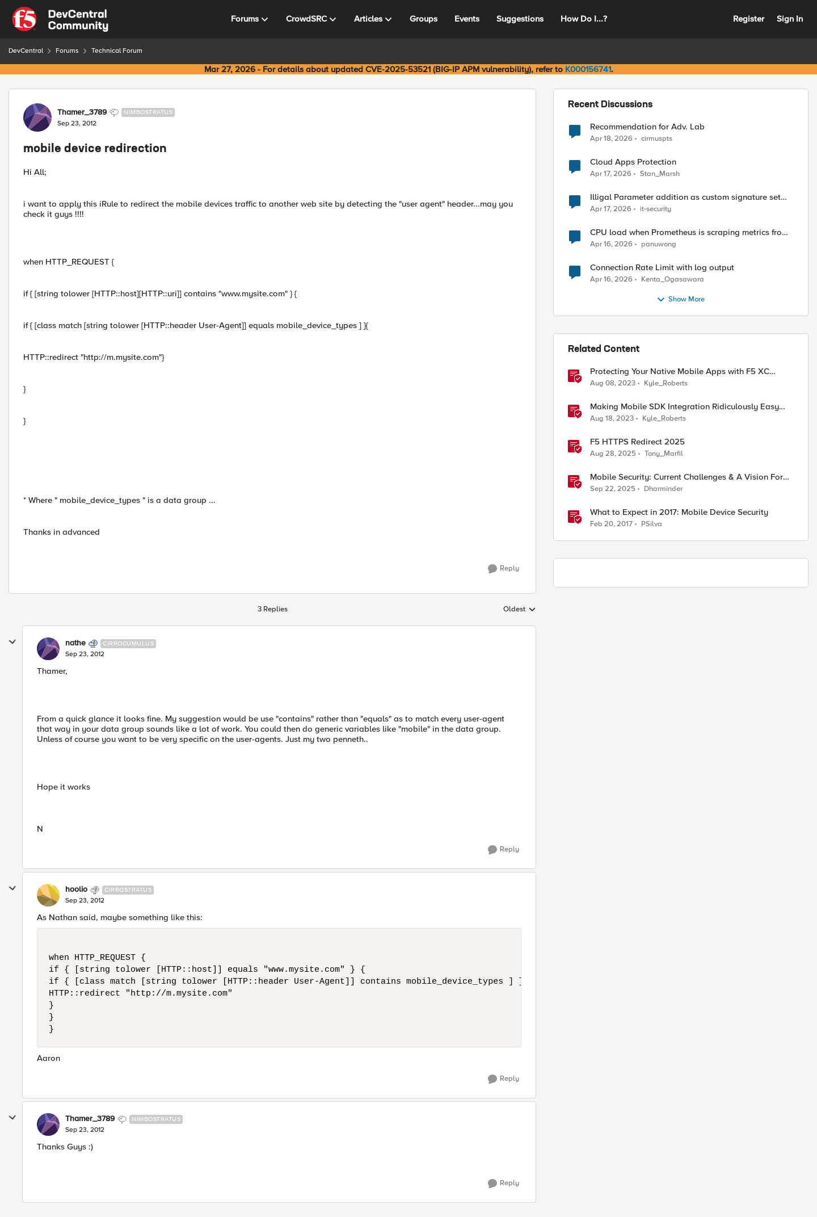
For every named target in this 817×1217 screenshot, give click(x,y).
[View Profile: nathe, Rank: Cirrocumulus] (48, 648)
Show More (680, 299)
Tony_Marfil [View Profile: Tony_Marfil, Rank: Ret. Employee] (664, 454)
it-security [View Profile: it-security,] (655, 209)
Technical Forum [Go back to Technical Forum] (116, 51)
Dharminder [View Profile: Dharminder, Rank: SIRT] (663, 489)
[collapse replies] (12, 642)
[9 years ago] (611, 524)
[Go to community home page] (60, 19)
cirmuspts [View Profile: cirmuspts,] (656, 138)
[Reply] (503, 568)
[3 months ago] (611, 138)
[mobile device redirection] (84, 654)
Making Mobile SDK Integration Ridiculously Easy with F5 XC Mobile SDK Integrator (684, 407)
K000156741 (588, 69)
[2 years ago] (612, 383)
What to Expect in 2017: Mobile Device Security (679, 512)
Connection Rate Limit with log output (662, 267)
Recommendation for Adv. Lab (647, 127)
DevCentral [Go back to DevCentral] (26, 51)
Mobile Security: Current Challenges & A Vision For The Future (686, 477)
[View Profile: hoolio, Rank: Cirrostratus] (48, 895)
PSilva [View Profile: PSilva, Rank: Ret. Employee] (651, 524)
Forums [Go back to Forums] (67, 51)
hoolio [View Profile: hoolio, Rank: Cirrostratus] (76, 889)
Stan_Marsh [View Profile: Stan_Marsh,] (660, 174)
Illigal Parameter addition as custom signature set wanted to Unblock (685, 197)
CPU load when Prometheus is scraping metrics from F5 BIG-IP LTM (689, 232)
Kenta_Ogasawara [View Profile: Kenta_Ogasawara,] (672, 279)
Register (748, 19)
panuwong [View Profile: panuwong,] (658, 244)
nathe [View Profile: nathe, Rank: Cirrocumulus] (75, 643)
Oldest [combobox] (519, 609)
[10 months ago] (613, 454)
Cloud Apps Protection (633, 162)
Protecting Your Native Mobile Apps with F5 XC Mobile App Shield (679, 371)
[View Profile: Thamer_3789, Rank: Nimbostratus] (37, 117)
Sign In (790, 19)
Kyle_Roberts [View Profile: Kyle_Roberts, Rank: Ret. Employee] (666, 383)
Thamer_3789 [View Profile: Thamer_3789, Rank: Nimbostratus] (82, 112)
